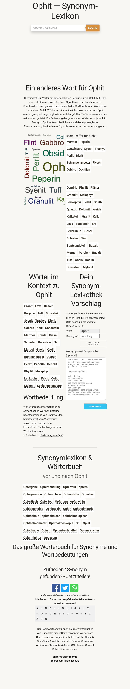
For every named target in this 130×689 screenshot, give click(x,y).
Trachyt (40, 320)
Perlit (27, 364)
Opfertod (46, 501)
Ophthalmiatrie (83, 508)
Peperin (39, 364)
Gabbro (29, 328)
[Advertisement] (65, 58)
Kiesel (53, 335)
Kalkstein (44, 342)
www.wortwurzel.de (34, 423)
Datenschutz (72, 660)
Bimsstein (53, 313)
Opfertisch (30, 501)
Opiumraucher (89, 530)
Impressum (57, 660)
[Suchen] (58, 28)
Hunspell (47, 633)
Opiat (86, 523)
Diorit (52, 320)
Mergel (29, 349)
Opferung (61, 501)
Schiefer (30, 342)
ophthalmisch (51, 516)
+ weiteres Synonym (93, 344)
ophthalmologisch (75, 516)
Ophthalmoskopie (61, 523)
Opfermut (69, 487)
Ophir (67, 508)
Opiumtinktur (32, 537)
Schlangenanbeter (49, 385)
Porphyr (29, 313)
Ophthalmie (31, 516)
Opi (78, 523)
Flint (56, 342)
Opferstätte (71, 494)
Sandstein (52, 328)
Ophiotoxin (53, 508)
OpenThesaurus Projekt (49, 637)
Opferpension (32, 494)
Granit (28, 306)
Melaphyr (41, 371)
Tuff (40, 313)
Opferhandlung (50, 487)
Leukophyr (31, 378)
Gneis (40, 349)
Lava (38, 306)
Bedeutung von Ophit (51, 435)
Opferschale (52, 494)
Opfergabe (30, 487)
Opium (45, 530)
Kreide (42, 335)
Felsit (45, 378)
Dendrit (52, 364)
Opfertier (88, 494)
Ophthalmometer (35, 523)
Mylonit (29, 385)
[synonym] (90, 336)
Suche (93, 27)
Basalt (48, 306)
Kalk (40, 328)
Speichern (95, 406)
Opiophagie (31, 530)
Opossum (50, 537)
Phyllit (28, 371)
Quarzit (52, 357)
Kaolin (51, 349)
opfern (83, 487)
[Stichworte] (86, 379)
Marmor (29, 335)
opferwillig (77, 501)
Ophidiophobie (33, 508)
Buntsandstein (34, 357)
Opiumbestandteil (65, 530)
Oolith (55, 378)
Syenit (28, 320)
